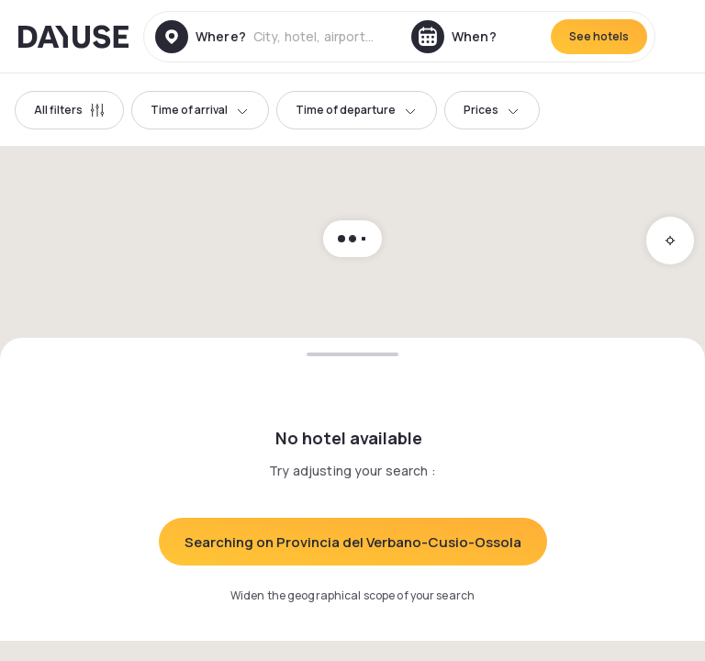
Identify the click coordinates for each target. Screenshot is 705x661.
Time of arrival (200, 110)
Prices (492, 110)
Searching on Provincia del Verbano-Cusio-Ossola (353, 542)
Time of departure (357, 110)
